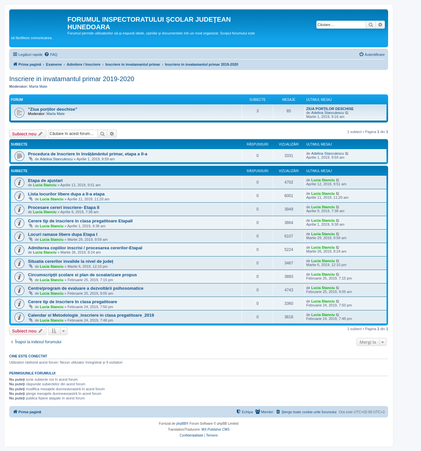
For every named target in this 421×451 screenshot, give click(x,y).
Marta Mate (38, 86)
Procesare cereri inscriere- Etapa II (63, 207)
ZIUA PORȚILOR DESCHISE (330, 109)
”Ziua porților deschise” (52, 109)
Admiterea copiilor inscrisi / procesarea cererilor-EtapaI (85, 247)
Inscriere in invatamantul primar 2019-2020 (71, 78)
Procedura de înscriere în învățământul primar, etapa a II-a (87, 153)
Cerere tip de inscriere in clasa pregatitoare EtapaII (80, 220)
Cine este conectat (28, 356)
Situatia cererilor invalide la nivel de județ (70, 261)
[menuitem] (50, 54)
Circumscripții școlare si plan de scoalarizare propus (82, 274)
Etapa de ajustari (45, 180)
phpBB (181, 423)
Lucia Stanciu (45, 185)
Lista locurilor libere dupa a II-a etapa (66, 194)
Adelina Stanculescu (327, 113)
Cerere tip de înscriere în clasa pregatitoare (72, 301)
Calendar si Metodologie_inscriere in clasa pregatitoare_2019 (91, 315)
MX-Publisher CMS (216, 429)
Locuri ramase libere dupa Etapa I (62, 234)
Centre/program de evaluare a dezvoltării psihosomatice (85, 288)
